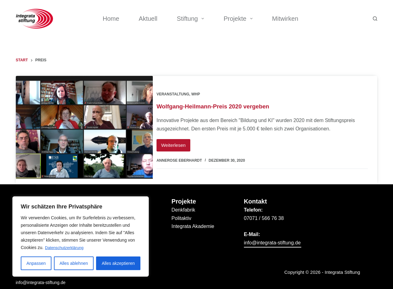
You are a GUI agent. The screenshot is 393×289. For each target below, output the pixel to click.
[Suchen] (375, 18)
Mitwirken (285, 18)
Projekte (239, 18)
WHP (201, 91)
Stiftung (192, 18)
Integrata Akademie (192, 220)
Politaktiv (181, 212)
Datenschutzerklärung (66, 247)
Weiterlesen (181, 140)
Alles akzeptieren (118, 263)
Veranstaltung (178, 91)
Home (111, 18)
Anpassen (36, 263)
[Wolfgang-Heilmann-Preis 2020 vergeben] (84, 127)
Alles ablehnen (74, 263)
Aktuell (148, 18)
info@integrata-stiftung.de (41, 276)
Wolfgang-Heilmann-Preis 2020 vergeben (222, 103)
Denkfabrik (183, 204)
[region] (80, 237)
